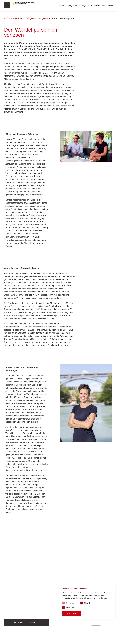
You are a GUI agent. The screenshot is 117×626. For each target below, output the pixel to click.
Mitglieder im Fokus (48, 18)
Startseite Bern (17, 18)
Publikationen (100, 5)
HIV (6, 18)
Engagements (85, 5)
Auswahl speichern (71, 613)
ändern (33, 623)
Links (110, 5)
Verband (62, 5)
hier (104, 602)
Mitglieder (72, 5)
